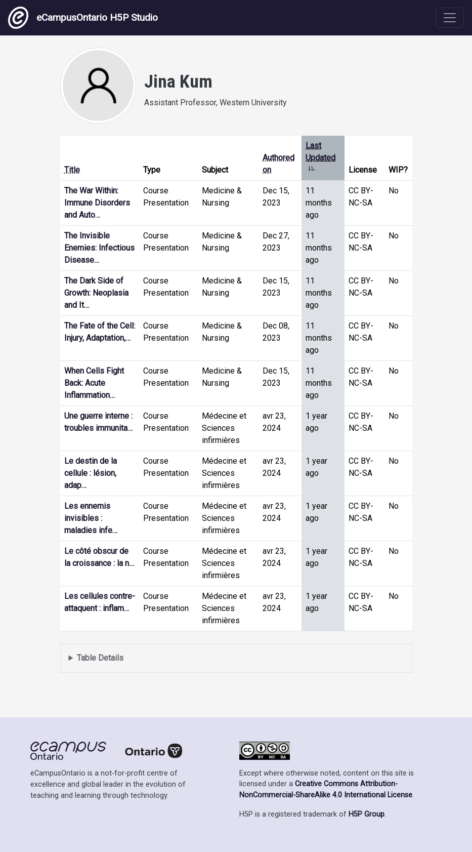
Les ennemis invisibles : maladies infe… (90, 518)
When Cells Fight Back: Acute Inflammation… (94, 383)
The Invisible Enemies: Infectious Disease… (99, 248)
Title (72, 170)
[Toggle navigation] (450, 18)
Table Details (100, 658)
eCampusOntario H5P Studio (83, 18)
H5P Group (366, 814)
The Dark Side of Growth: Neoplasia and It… (96, 293)
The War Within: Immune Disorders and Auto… (97, 203)
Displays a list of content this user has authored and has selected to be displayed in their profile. (236, 658)
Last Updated (320, 158)
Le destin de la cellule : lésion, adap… (90, 473)
